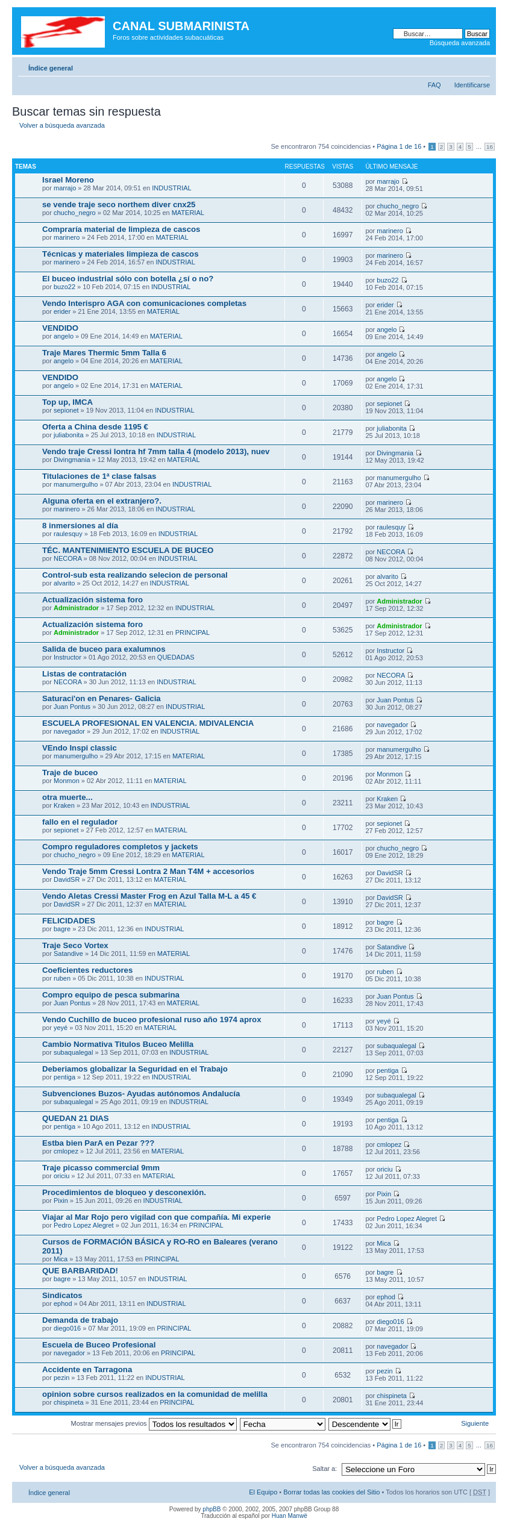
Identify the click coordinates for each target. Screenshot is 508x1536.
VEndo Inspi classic (79, 747)
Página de (399, 146)
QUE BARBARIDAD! (80, 1270)
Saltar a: (324, 1468)
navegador (69, 731)
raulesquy (68, 533)
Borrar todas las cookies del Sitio (331, 1492)
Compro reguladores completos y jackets (120, 846)
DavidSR (67, 879)
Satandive (68, 953)
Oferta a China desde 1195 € (95, 426)
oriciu (61, 1175)
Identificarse (472, 85)
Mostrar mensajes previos (154, 1423)
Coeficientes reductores (87, 970)
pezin (61, 1377)
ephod (63, 1303)
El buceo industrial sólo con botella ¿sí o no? (127, 278)
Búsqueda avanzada (460, 42)
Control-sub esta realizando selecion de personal (135, 574)
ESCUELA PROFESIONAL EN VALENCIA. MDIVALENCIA (148, 723)
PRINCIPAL (192, 632)
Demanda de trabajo (80, 1320)
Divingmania (72, 459)
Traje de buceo (70, 772)
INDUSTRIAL (171, 188)
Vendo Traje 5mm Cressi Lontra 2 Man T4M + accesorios (148, 871)
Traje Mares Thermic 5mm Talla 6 (104, 352)
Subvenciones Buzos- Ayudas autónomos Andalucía (141, 1093)
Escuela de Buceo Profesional (98, 1344)
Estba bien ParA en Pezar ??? (98, 1142)
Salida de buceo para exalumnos (103, 649)
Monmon (67, 780)
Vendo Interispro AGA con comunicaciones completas (144, 303)
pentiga (64, 1077)
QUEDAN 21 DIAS (75, 1118)
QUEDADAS (176, 657)
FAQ (434, 85)
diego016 (67, 1328)
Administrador (76, 607)
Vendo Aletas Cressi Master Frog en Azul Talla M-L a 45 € (149, 896)
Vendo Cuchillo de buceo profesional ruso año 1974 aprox (151, 1019)
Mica (60, 1259)
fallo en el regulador (80, 821)
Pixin (61, 1200)
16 (489, 146)
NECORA (67, 558)
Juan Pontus (72, 706)
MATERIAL (188, 212)
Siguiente (475, 1423)
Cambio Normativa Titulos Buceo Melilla (117, 1044)
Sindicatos (62, 1295)
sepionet (66, 410)
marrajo (65, 188)
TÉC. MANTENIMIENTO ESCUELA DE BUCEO (127, 550)
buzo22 (64, 286)
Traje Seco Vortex (75, 945)
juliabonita (69, 435)
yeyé (60, 1027)
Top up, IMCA (67, 402)
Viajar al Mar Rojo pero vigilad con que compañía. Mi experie (156, 1217)
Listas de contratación (84, 673)
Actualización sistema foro (92, 599)
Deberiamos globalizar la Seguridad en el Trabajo (135, 1068)
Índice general (50, 68)
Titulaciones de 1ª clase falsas (99, 476)
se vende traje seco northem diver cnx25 (118, 204)
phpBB (211, 1509)
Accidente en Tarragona (87, 1369)
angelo (64, 336)
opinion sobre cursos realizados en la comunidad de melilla (155, 1394)
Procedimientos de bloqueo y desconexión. (124, 1192)
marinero (67, 237)
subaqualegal (73, 1052)
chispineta (69, 1402)
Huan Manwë (289, 1516)
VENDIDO (60, 327)
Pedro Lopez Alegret (84, 1225)
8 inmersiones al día (80, 525)
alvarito (64, 583)
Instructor (67, 657)
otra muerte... (67, 797)
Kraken (64, 805)
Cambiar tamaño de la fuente (481, 65)
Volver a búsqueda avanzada (62, 125)
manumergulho (76, 484)
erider (62, 311)
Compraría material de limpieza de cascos (121, 229)
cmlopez (66, 1151)
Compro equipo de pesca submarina (111, 994)
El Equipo (263, 1492)
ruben (62, 978)
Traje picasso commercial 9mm (101, 1167)
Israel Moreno (68, 179)
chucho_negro (75, 212)
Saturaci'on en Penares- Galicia (101, 698)
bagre (62, 928)
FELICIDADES (68, 920)
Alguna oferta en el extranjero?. (101, 500)
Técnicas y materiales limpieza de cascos (120, 253)
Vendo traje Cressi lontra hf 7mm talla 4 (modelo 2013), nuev (155, 451)
